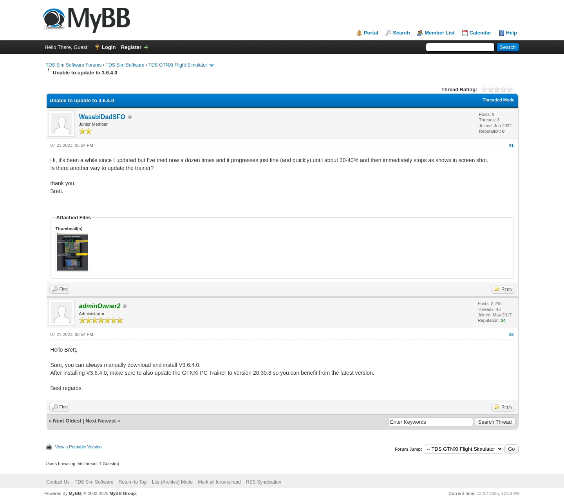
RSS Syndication (263, 482)
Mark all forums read (219, 482)
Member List (440, 33)
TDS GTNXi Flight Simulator (177, 65)
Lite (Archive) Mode (172, 482)
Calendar (481, 33)
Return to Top (133, 482)
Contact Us (57, 482)
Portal (371, 33)
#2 (511, 334)
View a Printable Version (78, 446)
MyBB (75, 493)
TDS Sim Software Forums (74, 65)
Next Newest (100, 421)
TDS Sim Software (125, 65)
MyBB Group (123, 493)
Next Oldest (67, 421)
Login (109, 47)
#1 (511, 145)
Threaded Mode (498, 100)
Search (401, 33)
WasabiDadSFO (102, 117)
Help (511, 33)
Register (131, 47)
